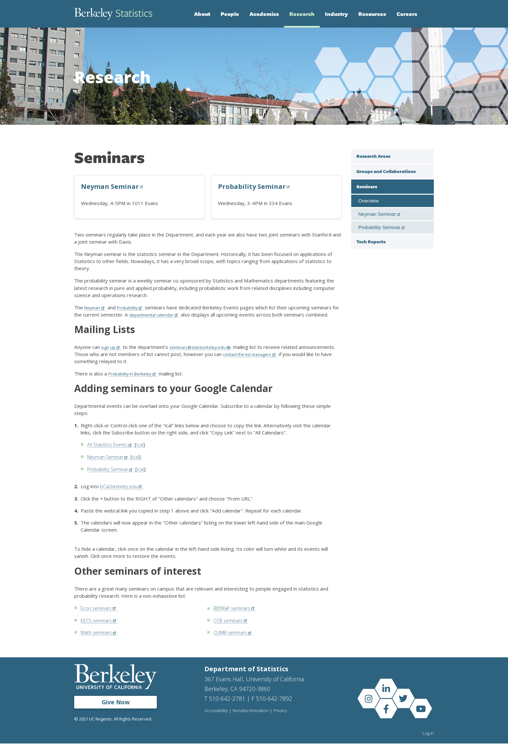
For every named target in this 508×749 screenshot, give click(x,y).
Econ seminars (100, 614)
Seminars (366, 186)
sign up (112, 354)
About (202, 14)
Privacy (282, 716)
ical (143, 451)
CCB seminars (232, 626)
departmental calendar (165, 314)
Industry (336, 14)
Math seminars (100, 638)
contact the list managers (291, 361)
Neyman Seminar (113, 186)
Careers (407, 14)
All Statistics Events (112, 451)
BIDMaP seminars (237, 614)
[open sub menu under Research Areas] (427, 156)
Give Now (116, 707)
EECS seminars (100, 626)
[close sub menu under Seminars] (427, 186)
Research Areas (373, 156)
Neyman (96, 307)
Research (302, 14)
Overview (368, 200)
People (230, 14)
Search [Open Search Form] (427, 14)
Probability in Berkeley (136, 380)
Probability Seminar (255, 186)
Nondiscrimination (251, 716)
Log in (428, 739)
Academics (264, 14)
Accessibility (216, 716)
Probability (135, 307)
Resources (372, 14)
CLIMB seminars (235, 638)
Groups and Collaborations (386, 171)
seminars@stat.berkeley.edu (206, 354)
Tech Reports (371, 241)
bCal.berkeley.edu (122, 493)
